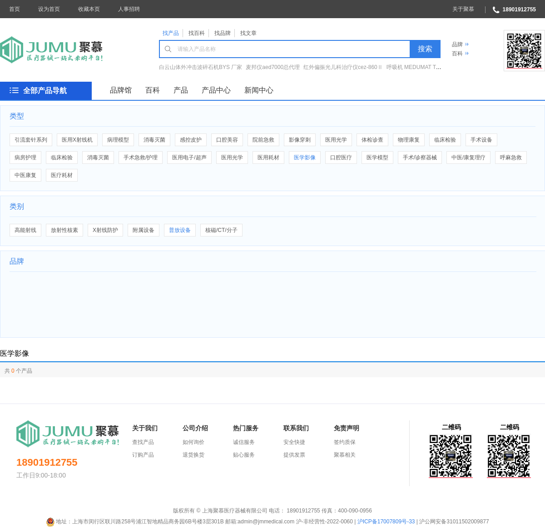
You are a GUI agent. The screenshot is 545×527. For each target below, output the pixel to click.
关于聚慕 (463, 9)
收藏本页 (89, 9)
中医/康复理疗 (468, 157)
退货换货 (193, 455)
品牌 (457, 44)
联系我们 (296, 428)
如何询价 (193, 442)
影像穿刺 (300, 140)
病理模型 (118, 140)
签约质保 (345, 442)
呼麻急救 (511, 157)
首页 (14, 9)
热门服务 (245, 428)
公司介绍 (195, 428)
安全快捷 (294, 442)
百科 (457, 53)
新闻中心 (258, 90)
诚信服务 (244, 442)
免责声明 (346, 428)
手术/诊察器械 (420, 157)
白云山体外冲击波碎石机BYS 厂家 (200, 67)
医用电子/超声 (189, 157)
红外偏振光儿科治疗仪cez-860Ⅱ (343, 67)
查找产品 (143, 442)
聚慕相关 (345, 455)
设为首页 (49, 9)
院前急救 (263, 140)
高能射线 (25, 230)
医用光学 (336, 140)
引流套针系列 (31, 140)
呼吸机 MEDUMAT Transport (421, 67)
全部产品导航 (45, 90)
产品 (180, 90)
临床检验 (445, 140)
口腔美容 (227, 140)
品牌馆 (121, 90)
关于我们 (145, 428)
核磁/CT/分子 (221, 230)
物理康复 (409, 140)
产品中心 (216, 90)
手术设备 (481, 140)
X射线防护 (105, 230)
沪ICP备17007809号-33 (386, 521)
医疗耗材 (62, 175)
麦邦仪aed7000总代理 (273, 67)
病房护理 (25, 157)
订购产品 (143, 455)
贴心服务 (244, 455)
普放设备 (180, 230)
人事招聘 (129, 9)
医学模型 (377, 157)
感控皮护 (191, 140)
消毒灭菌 (154, 140)
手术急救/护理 (141, 157)
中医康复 (25, 175)
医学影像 (305, 157)
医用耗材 (268, 157)
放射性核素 (64, 230)
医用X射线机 (77, 140)
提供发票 (294, 455)
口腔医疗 (341, 157)
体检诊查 (372, 140)
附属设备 (143, 230)
